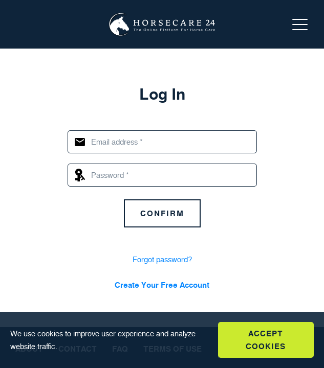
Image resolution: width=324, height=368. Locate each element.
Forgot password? (162, 259)
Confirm (162, 213)
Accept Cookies (266, 340)
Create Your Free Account (162, 285)
